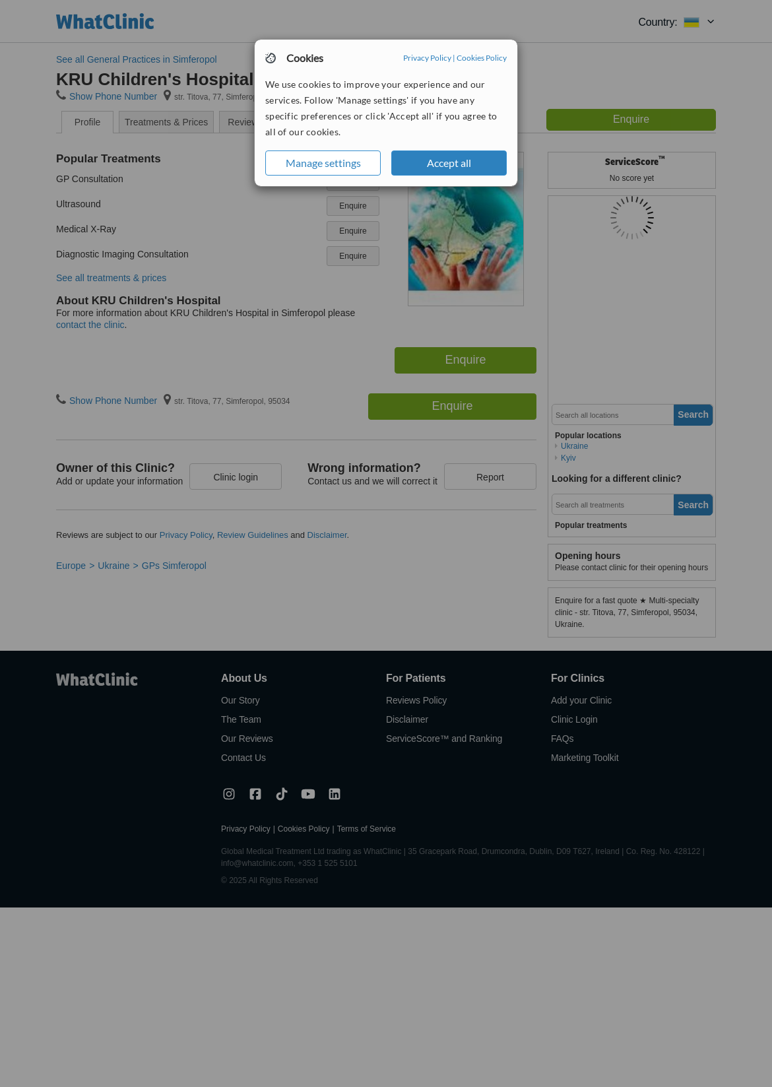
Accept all (449, 162)
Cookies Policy (482, 58)
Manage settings (323, 162)
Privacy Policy (427, 58)
